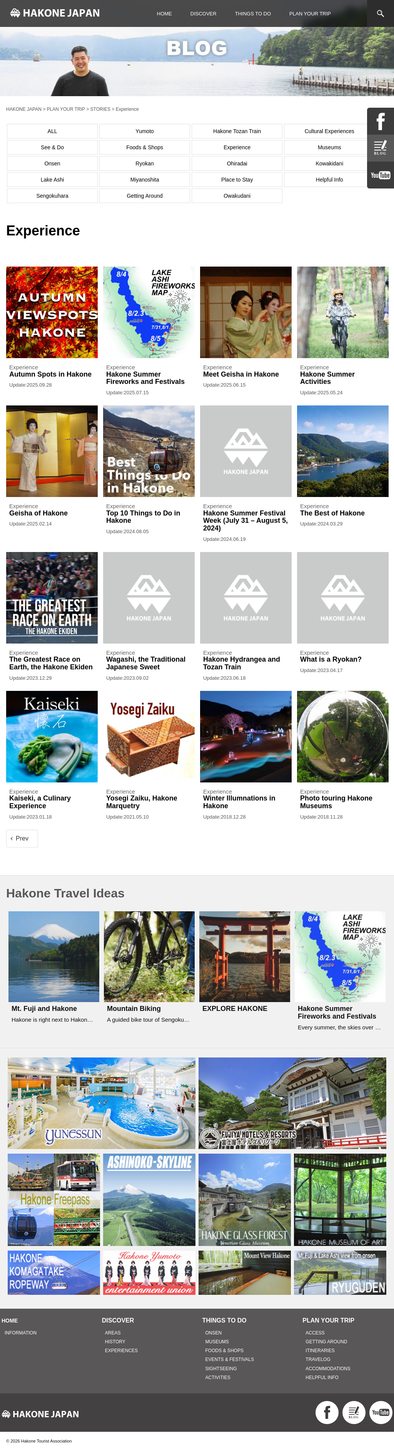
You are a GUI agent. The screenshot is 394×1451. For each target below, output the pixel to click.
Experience (237, 147)
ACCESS (315, 1333)
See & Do (52, 147)
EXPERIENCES (121, 1350)
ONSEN (213, 1333)
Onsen (52, 163)
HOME (164, 14)
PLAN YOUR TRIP (310, 14)
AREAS (113, 1333)
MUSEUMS (217, 1341)
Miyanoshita (144, 180)
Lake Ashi (52, 180)
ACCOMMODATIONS (328, 1368)
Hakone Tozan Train (237, 131)
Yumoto (144, 131)
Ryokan (144, 163)
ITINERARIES (320, 1350)
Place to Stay (237, 180)
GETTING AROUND (326, 1341)
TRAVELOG (318, 1359)
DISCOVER (203, 14)
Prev (22, 838)
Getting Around (144, 196)
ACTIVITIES (217, 1377)
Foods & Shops (144, 147)
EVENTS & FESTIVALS (229, 1359)
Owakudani (237, 196)
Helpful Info (329, 180)
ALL (52, 131)
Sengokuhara (52, 196)
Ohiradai (237, 163)
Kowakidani (329, 163)
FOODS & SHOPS (224, 1350)
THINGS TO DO (253, 14)
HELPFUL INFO (322, 1377)
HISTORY (115, 1341)
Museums (329, 147)
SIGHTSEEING (221, 1368)
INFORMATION (21, 1333)
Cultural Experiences (329, 131)
